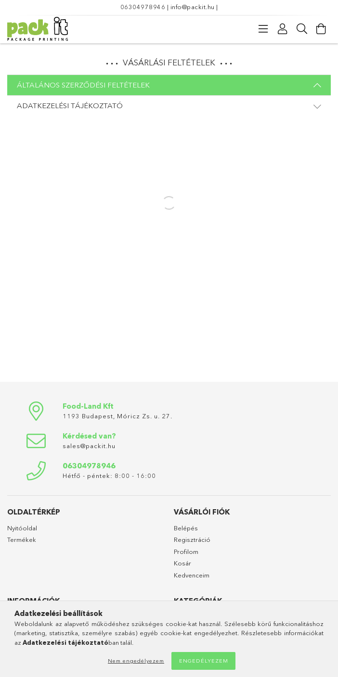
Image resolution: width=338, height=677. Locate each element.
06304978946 (143, 7)
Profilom (186, 551)
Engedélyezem (203, 660)
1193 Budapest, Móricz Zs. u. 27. (117, 416)
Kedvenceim (191, 575)
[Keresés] (302, 28)
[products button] (263, 28)
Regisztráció (192, 539)
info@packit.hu (192, 7)
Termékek (21, 539)
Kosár (182, 563)
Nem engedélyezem (136, 660)
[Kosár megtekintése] (321, 28)
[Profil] (282, 28)
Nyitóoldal (22, 528)
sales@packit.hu (89, 446)
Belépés (186, 528)
